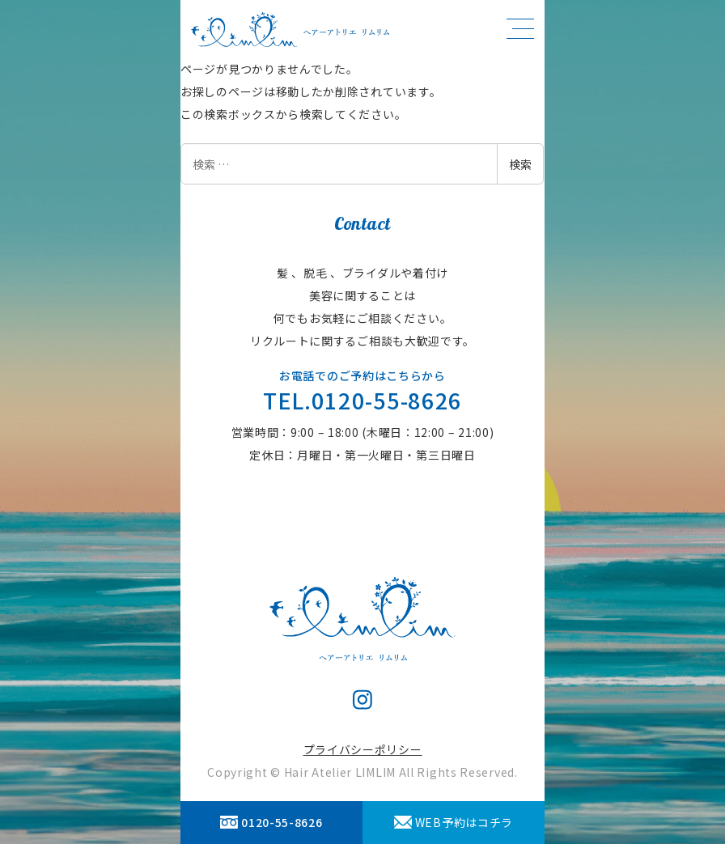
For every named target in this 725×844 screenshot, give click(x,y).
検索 (520, 164)
